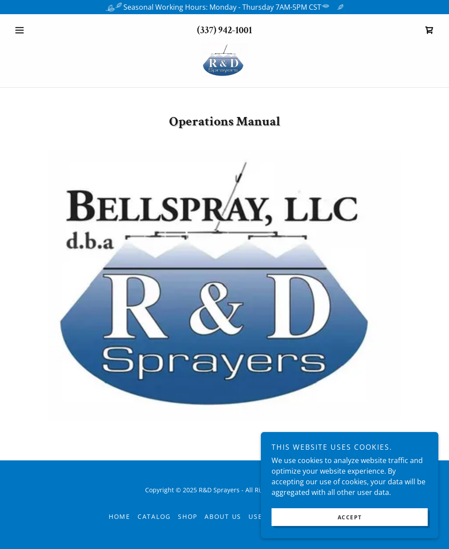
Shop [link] (187, 516)
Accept (350, 517)
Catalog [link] (154, 516)
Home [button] (119, 516)
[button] (43, 30)
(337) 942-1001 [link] (224, 30)
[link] (429, 30)
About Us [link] (223, 516)
